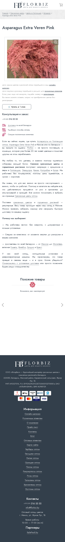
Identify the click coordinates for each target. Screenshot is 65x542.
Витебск (22, 247)
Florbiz (30, 147)
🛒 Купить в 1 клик (16, 106)
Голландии (15, 170)
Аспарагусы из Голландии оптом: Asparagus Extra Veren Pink (32, 143)
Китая (55, 170)
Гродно (30, 247)
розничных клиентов (53, 91)
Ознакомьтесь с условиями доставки (20, 263)
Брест (39, 247)
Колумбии (45, 170)
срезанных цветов (22, 202)
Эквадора (27, 170)
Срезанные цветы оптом (26, 196)
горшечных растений (48, 202)
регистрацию (49, 94)
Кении (36, 170)
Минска (44, 244)
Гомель (14, 247)
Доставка (12, 125)
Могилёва (57, 244)
